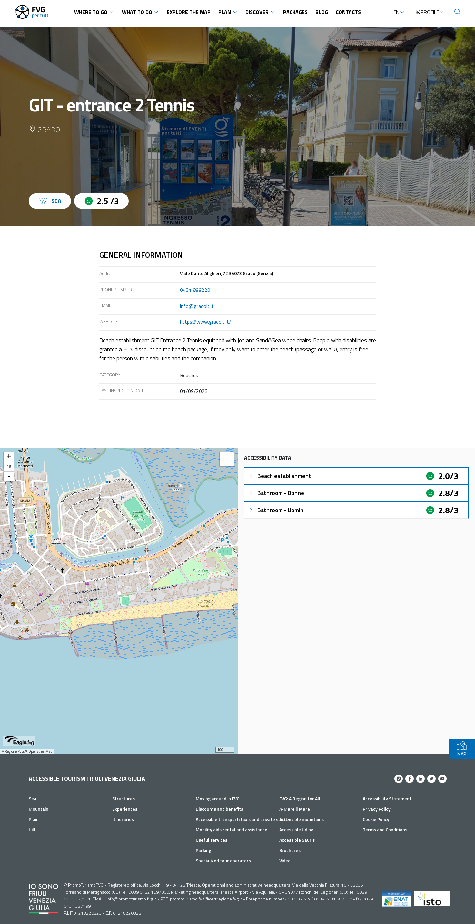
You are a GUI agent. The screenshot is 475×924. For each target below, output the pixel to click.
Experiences (124, 808)
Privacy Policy (377, 808)
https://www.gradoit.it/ (205, 322)
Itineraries (123, 819)
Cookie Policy (376, 819)
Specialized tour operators (223, 860)
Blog (321, 12)
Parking (203, 850)
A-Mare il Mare (294, 808)
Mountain (38, 808)
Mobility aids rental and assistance (231, 829)
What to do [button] (137, 12)
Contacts (348, 12)
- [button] (9, 476)
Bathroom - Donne (276, 493)
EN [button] (396, 12)
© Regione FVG (13, 751)
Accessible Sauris (297, 839)
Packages (295, 12)
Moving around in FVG (218, 798)
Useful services (211, 839)
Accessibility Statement (387, 798)
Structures (123, 798)
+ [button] (9, 457)
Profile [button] (427, 12)
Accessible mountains (301, 819)
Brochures (290, 850)
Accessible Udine (296, 829)
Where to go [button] (90, 12)
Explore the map (189, 12)
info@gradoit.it (197, 306)
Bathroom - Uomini (276, 510)
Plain (34, 819)
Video (285, 860)
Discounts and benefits (219, 808)
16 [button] (8, 466)
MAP (462, 749)
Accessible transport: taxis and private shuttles (244, 819)
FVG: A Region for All (299, 798)
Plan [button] (224, 12)
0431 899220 (195, 290)
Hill (32, 829)
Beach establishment (279, 476)
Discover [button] (257, 12)
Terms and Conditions (385, 829)
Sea (32, 798)
